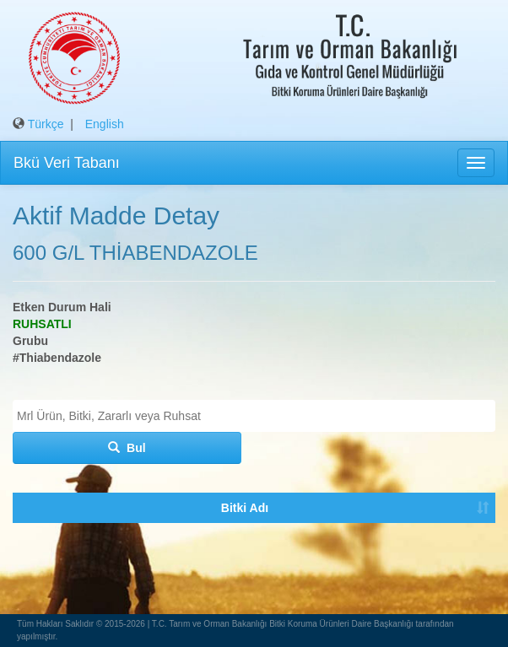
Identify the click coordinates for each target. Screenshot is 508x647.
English (104, 124)
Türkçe (46, 124)
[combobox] (254, 416)
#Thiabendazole (57, 357)
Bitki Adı (33, 541)
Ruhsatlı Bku (200, 541)
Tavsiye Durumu (281, 541)
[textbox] (258, 416)
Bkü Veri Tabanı (67, 162)
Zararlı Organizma (111, 541)
